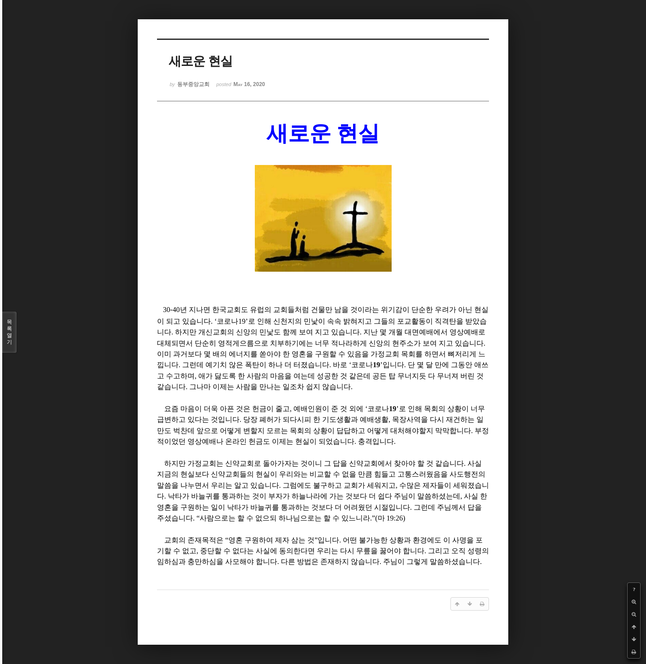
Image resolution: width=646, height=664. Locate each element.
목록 (9, 332)
